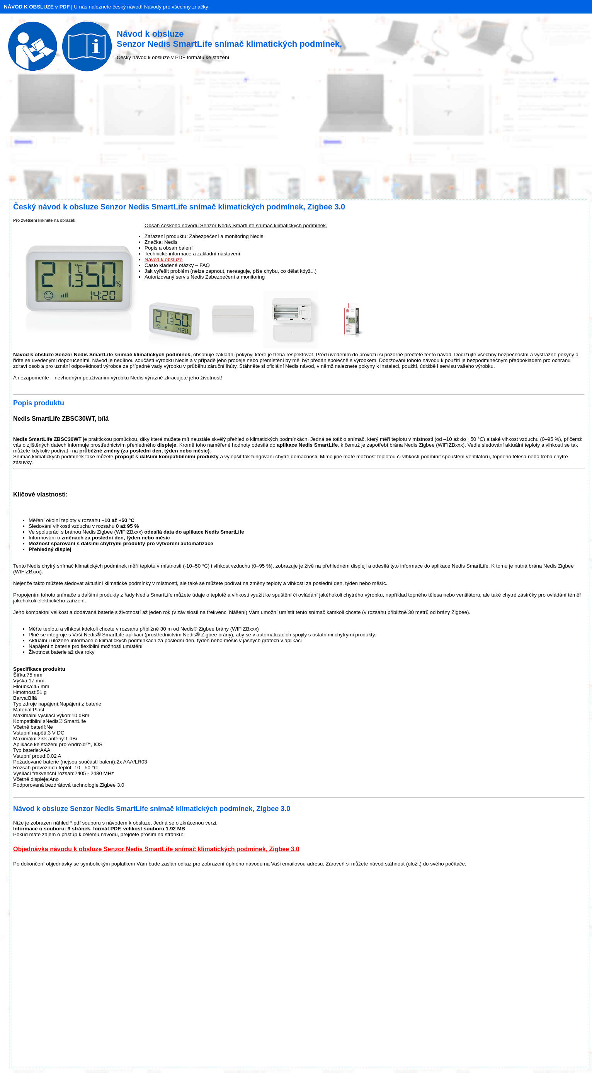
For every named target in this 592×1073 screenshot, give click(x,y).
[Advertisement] (296, 137)
